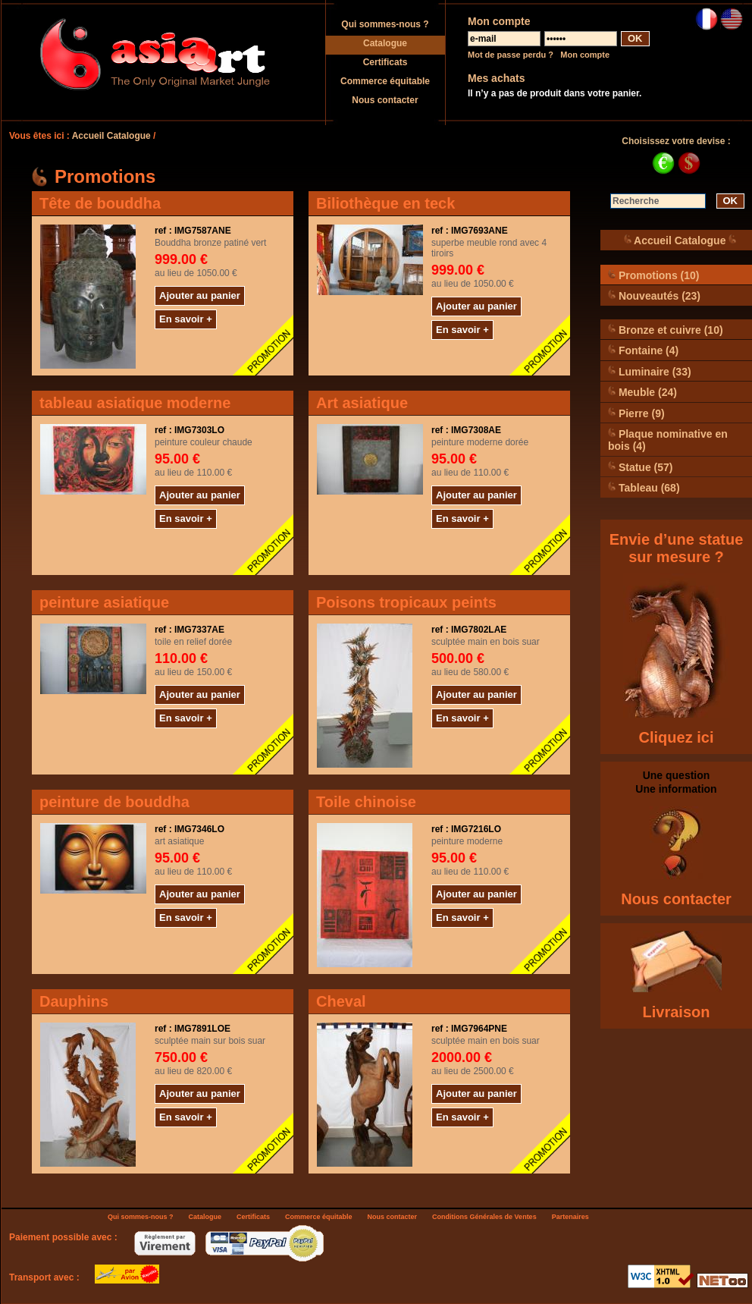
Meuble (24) (642, 391)
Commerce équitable (385, 81)
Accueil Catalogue (111, 135)
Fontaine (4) (643, 350)
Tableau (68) (644, 487)
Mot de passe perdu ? (510, 54)
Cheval (341, 1001)
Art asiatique (362, 402)
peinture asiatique (104, 602)
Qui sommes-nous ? (384, 24)
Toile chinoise (366, 801)
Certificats (385, 62)
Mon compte (584, 54)
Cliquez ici (676, 737)
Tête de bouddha (100, 203)
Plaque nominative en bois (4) (668, 439)
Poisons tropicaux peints (406, 602)
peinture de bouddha (114, 801)
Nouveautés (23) (654, 295)
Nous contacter (385, 100)
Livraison (676, 1012)
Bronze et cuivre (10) (665, 329)
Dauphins (73, 1001)
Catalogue (385, 43)
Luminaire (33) (649, 371)
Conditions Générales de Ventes (484, 1217)
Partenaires (570, 1217)
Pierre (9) (636, 413)
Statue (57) (640, 466)
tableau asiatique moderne (134, 402)
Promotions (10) (653, 275)
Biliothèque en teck (385, 203)
